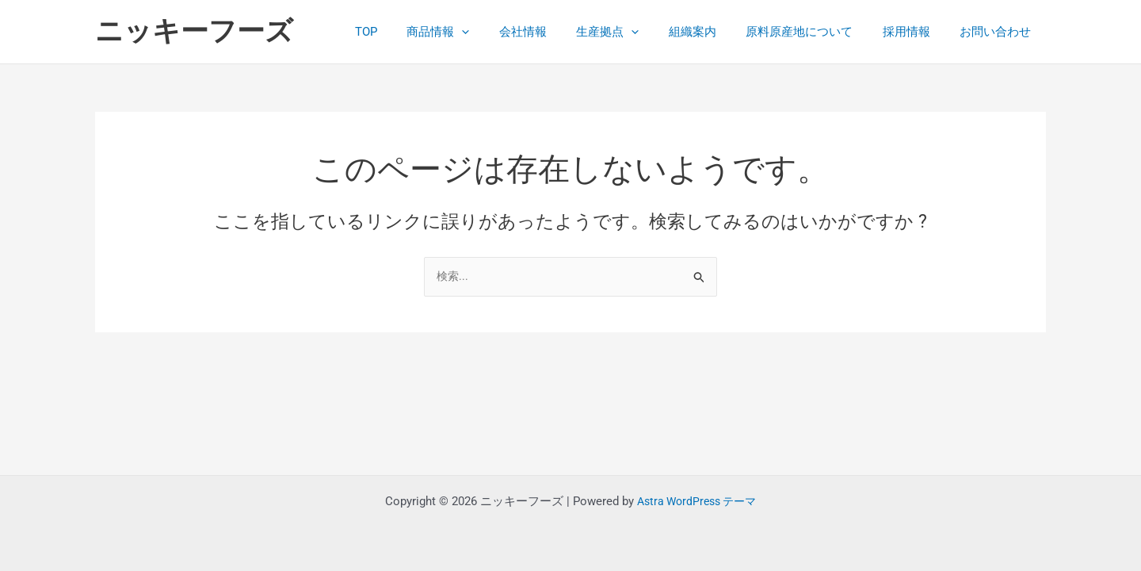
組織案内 (713, 32)
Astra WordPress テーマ (696, 501)
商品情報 (476, 31)
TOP (410, 32)
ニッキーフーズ (194, 31)
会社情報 (555, 32)
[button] (500, 31)
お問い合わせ (998, 32)
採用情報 (915, 32)
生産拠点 (634, 31)
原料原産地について (814, 32)
